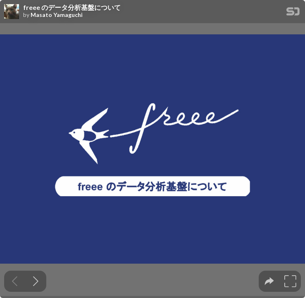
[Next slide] (35, 281)
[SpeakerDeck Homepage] (293, 13)
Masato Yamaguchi (57, 15)
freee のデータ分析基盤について (72, 7)
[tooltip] (269, 281)
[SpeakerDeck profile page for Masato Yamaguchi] (11, 12)
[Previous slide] (14, 281)
